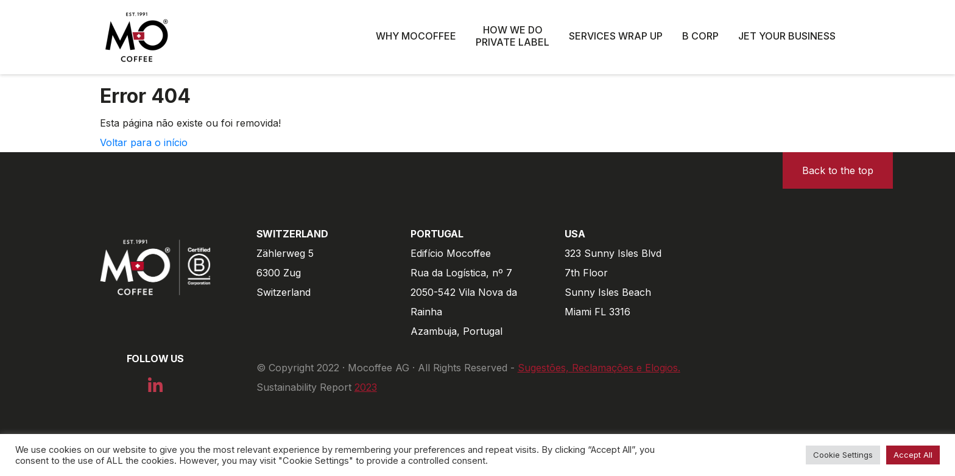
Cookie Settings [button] (843, 455)
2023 (365, 387)
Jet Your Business (787, 36)
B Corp (700, 36)
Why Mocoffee (416, 36)
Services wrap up (616, 36)
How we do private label (512, 36)
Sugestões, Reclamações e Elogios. (599, 368)
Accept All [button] (912, 455)
